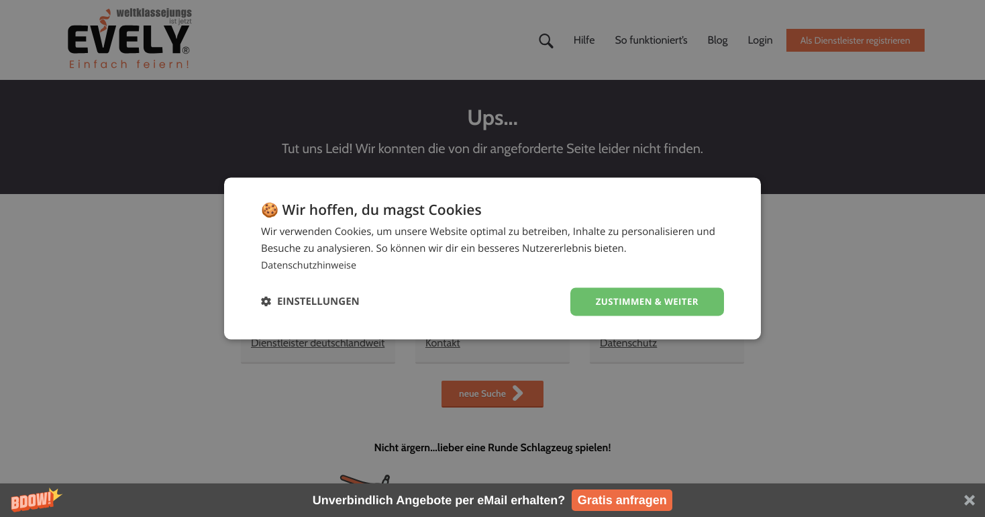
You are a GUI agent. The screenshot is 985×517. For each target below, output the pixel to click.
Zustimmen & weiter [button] (644, 301)
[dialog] (492, 258)
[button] (492, 500)
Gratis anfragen (622, 500)
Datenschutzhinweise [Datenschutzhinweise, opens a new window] (311, 264)
